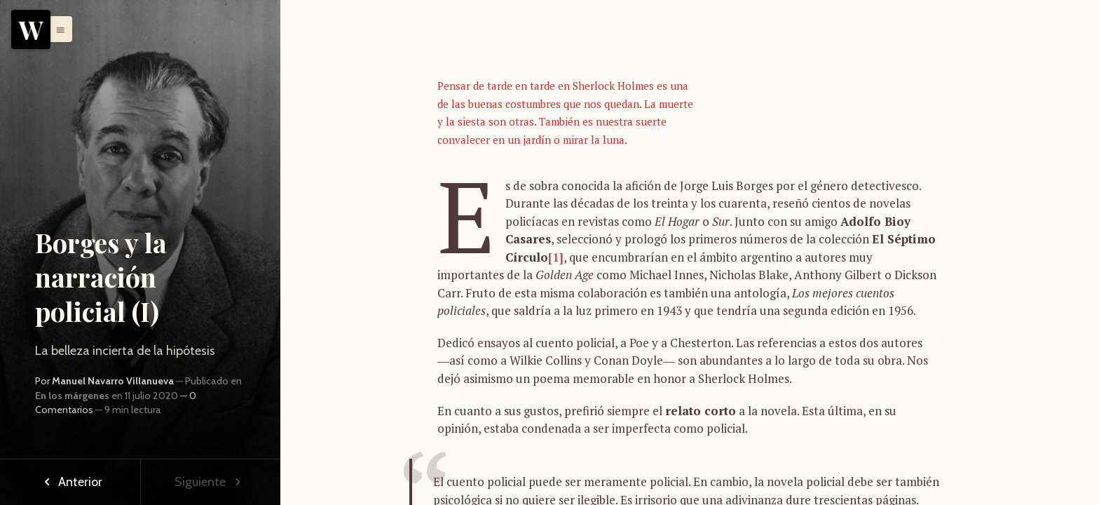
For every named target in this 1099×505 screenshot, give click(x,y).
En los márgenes (72, 395)
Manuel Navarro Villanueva (113, 381)
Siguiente (210, 482)
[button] (56, 28)
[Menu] (30, 29)
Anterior (70, 482)
